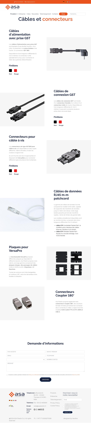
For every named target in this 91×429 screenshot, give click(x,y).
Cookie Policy (55, 406)
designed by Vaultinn (70, 418)
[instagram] (37, 409)
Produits (13, 14)
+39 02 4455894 (19, 1)
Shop (63, 14)
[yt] (39, 409)
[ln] (43, 409)
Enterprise (53, 396)
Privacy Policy (55, 403)
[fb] (41, 409)
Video (29, 14)
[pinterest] (35, 409)
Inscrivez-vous (68, 412)
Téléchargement (45, 14)
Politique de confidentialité (34, 374)
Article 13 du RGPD (76, 374)
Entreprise (22, 14)
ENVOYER (45, 379)
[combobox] (77, 14)
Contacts (55, 14)
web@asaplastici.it (30, 1)
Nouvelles (35, 14)
